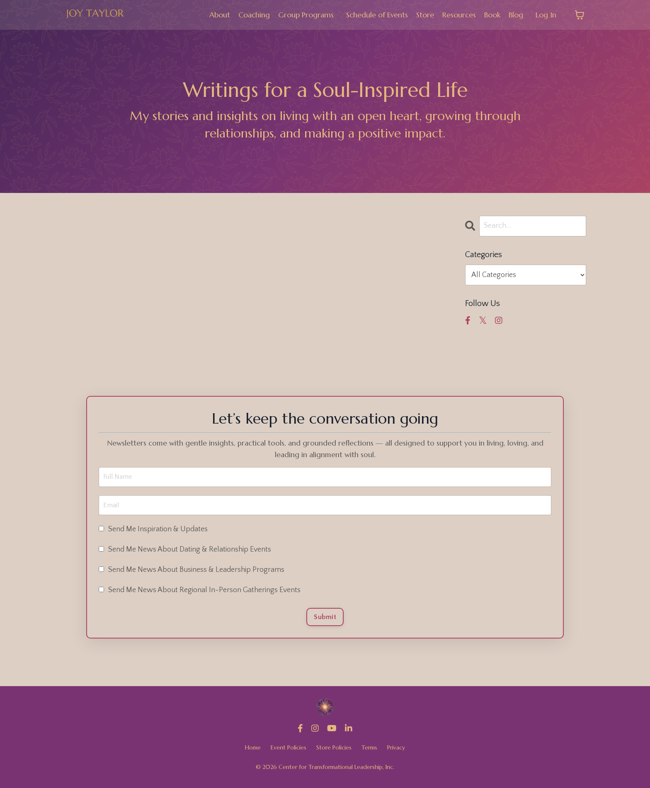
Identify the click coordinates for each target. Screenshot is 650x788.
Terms (369, 751)
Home (253, 751)
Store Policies (334, 751)
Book (492, 14)
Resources (458, 14)
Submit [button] (325, 620)
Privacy (396, 751)
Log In (546, 14)
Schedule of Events (376, 14)
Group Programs (305, 14)
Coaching (253, 14)
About (218, 14)
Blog (516, 14)
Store (425, 14)
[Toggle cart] (579, 15)
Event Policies (288, 751)
